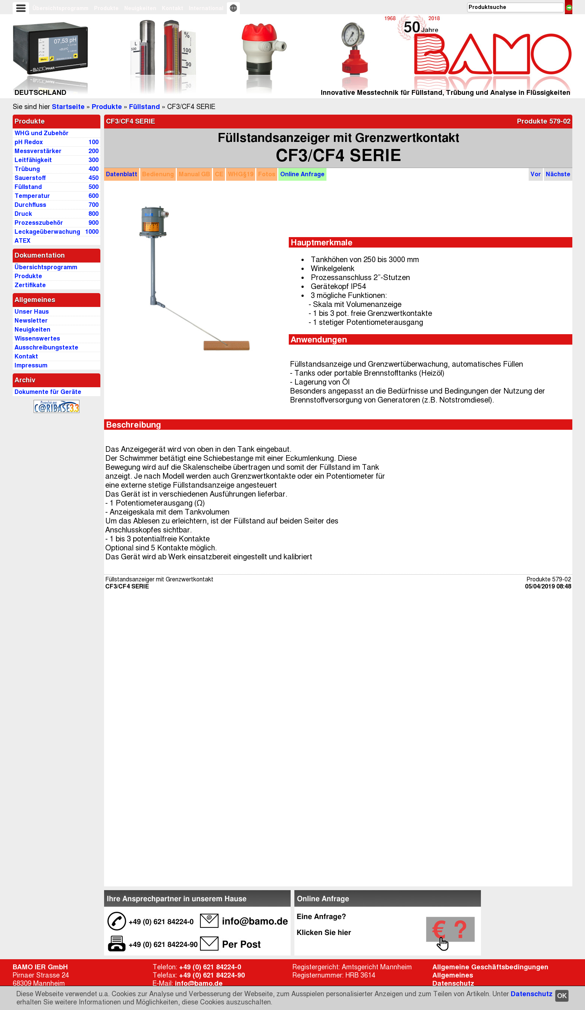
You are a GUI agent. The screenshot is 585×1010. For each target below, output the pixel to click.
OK (562, 996)
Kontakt (172, 8)
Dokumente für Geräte (48, 392)
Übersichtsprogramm (60, 8)
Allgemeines (452, 975)
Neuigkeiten (140, 8)
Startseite (68, 107)
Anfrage (302, 174)
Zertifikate (30, 285)
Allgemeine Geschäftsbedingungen (490, 967)
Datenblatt (121, 174)
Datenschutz (532, 994)
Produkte (106, 8)
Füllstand (144, 107)
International (206, 8)
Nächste (558, 174)
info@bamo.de (199, 983)
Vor (536, 174)
